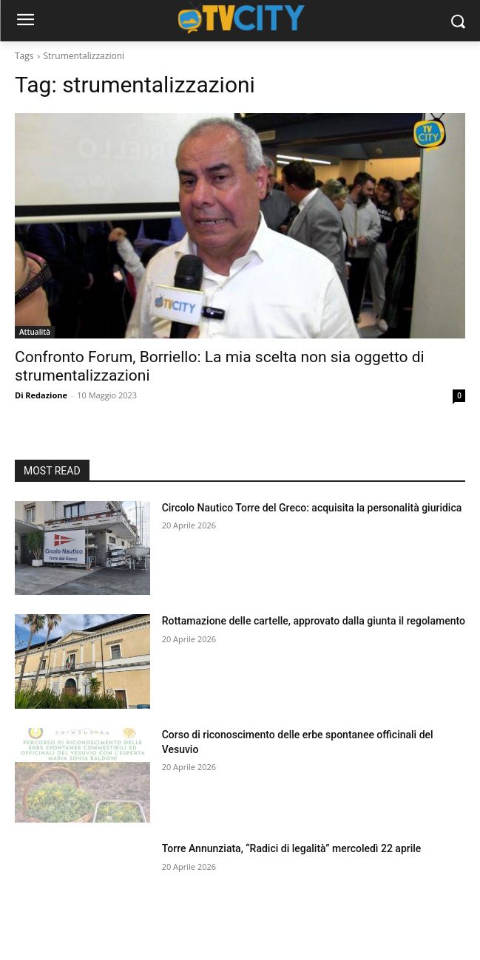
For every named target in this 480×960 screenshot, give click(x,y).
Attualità (34, 332)
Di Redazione (41, 395)
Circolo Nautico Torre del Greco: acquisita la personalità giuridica (312, 508)
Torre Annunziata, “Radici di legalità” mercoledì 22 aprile (292, 848)
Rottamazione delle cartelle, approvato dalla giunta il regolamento (313, 621)
